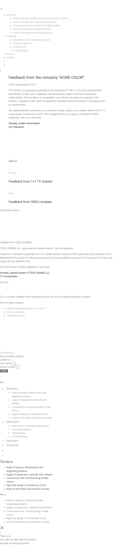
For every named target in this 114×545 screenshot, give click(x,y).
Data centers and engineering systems (30, 425)
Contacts (12, 445)
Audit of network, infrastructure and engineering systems (28, 394)
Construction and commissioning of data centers (31, 409)
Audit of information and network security (32, 417)
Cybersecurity (18, 433)
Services (11, 388)
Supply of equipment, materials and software (28, 401)
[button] (27, 494)
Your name (5, 363)
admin (13, 161)
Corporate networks (21, 429)
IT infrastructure (19, 436)
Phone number (7, 367)
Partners (12, 441)
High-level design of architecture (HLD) (30, 414)
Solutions (12, 422)
